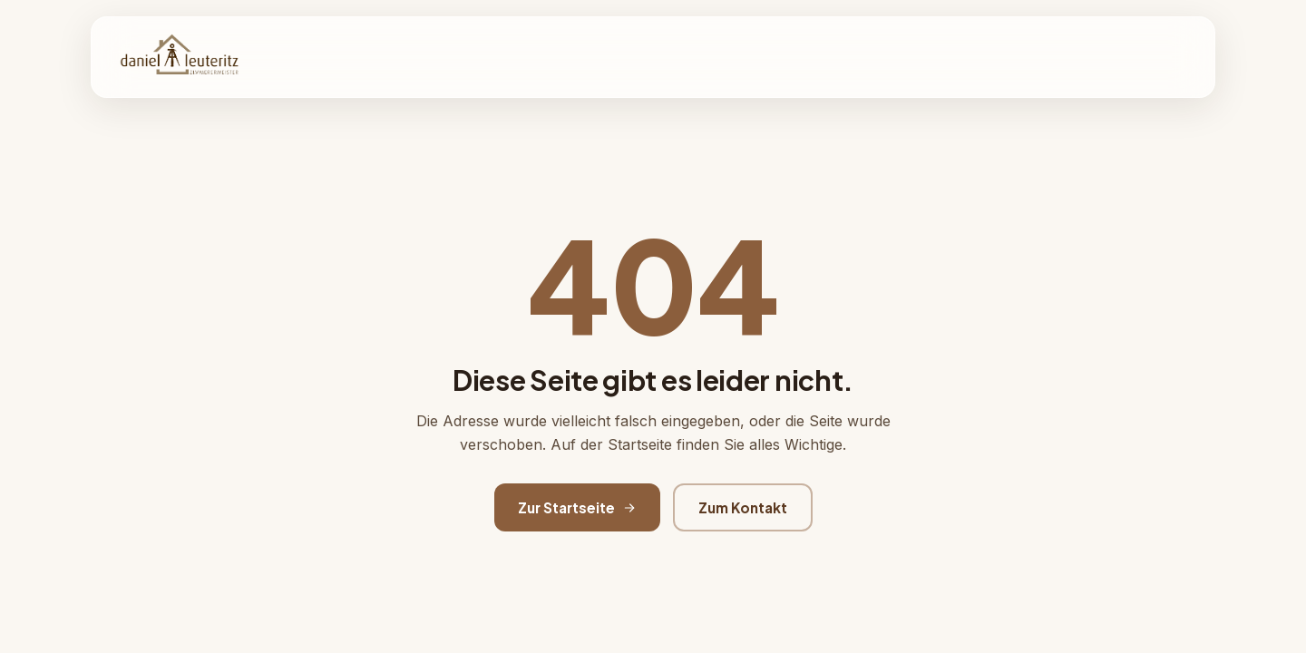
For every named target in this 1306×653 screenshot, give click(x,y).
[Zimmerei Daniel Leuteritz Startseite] (180, 57)
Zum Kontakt (742, 507)
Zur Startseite (577, 507)
